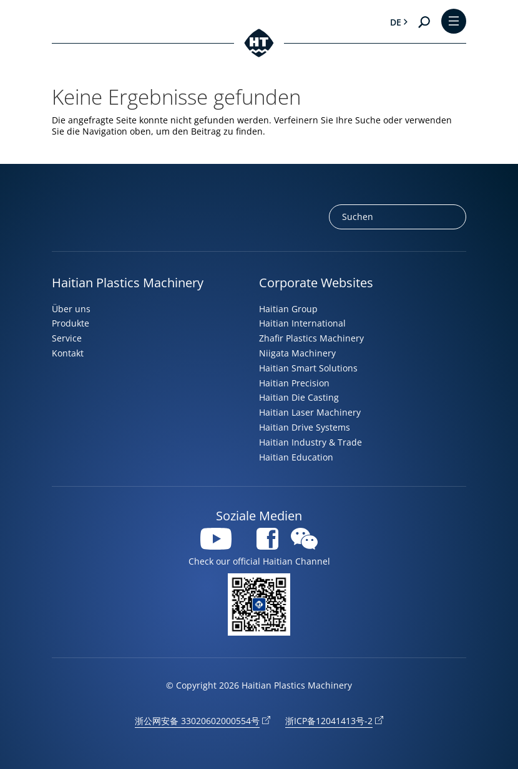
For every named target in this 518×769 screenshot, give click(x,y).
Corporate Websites (316, 282)
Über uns (71, 309)
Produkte (70, 323)
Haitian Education (296, 457)
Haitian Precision (294, 383)
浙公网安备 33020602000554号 (197, 721)
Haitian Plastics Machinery (127, 282)
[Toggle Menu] (454, 22)
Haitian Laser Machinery (310, 412)
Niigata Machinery (297, 353)
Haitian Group (288, 309)
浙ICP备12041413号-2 (329, 721)
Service (67, 338)
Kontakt (68, 353)
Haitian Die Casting (299, 397)
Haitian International (302, 323)
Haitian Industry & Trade (310, 442)
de (395, 22)
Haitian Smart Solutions (308, 368)
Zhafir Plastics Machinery (311, 338)
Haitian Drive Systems (304, 427)
